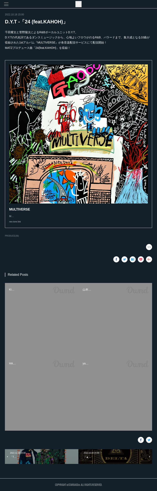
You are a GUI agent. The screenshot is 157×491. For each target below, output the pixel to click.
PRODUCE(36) (12, 236)
